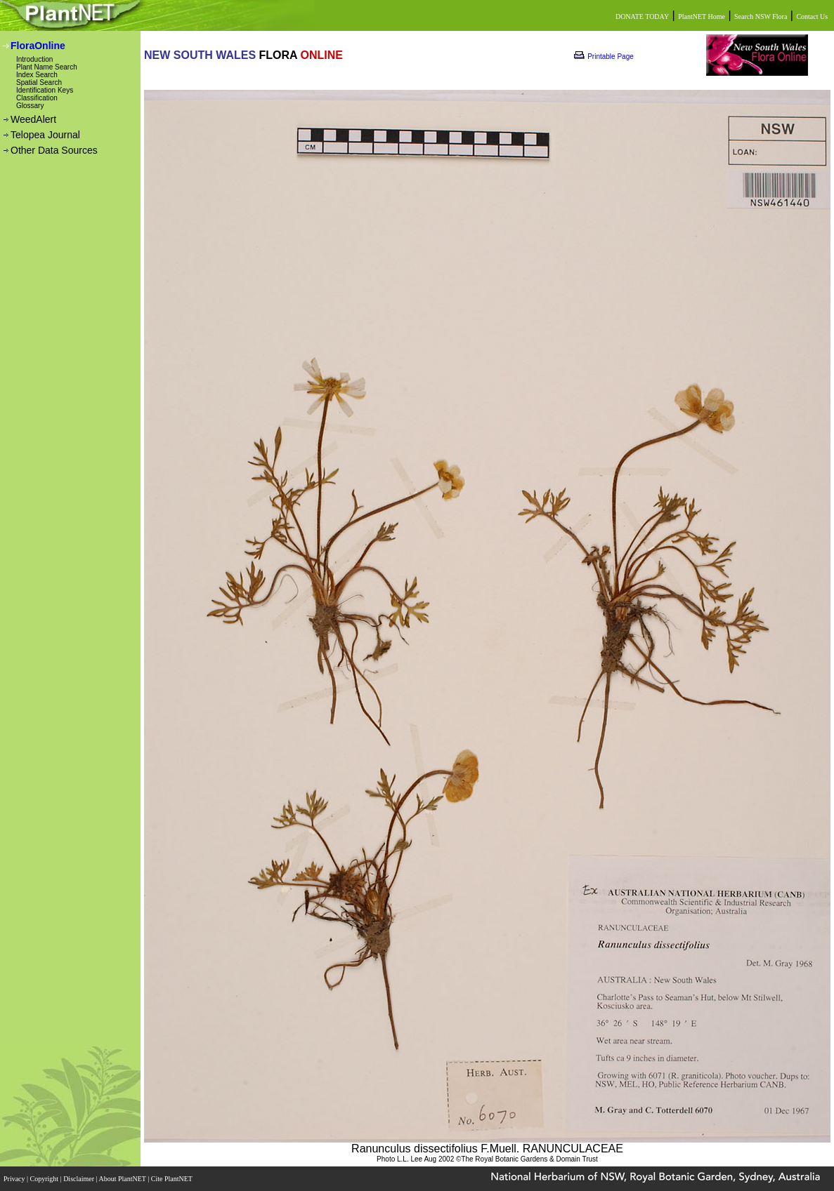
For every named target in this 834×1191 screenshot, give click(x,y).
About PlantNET (123, 1179)
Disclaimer (79, 1179)
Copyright (45, 1179)
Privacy (15, 1179)
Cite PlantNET (172, 1179)
